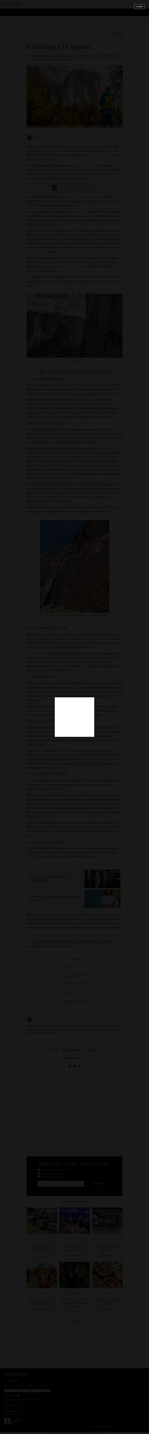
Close (139, 6)
